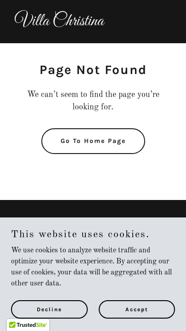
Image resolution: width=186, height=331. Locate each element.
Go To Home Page (93, 141)
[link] (93, 23)
